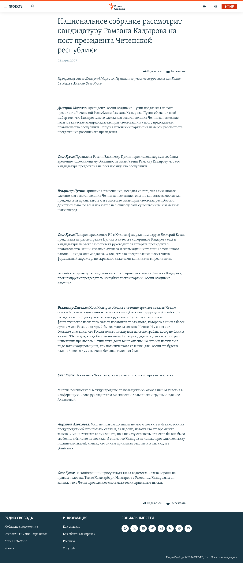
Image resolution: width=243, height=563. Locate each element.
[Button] (152, 71)
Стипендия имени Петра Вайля (26, 534)
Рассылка (69, 541)
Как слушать (71, 526)
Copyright (69, 548)
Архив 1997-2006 (16, 541)
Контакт (10, 548)
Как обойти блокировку (79, 534)
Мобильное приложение (21, 526)
